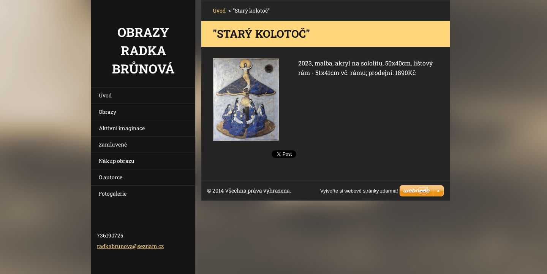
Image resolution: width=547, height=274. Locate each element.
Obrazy (107, 111)
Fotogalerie (112, 193)
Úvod (105, 95)
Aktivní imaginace (122, 128)
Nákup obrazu (116, 160)
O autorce (110, 177)
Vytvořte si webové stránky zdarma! (359, 191)
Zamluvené (113, 144)
